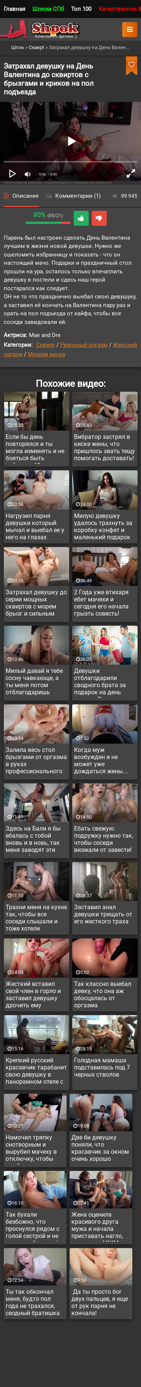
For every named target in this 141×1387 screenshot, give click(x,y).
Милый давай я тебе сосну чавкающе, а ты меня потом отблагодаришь (34, 681)
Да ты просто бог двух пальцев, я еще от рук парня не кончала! (99, 1302)
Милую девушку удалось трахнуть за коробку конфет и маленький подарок (103, 526)
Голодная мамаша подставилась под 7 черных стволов (102, 1067)
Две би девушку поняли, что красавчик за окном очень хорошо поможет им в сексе (100, 1149)
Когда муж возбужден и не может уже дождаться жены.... (101, 760)
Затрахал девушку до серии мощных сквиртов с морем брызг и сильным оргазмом (36, 604)
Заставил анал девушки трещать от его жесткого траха (103, 914)
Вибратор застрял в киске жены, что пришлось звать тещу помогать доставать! (104, 447)
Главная (14, 9)
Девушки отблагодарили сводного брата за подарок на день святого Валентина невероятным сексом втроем (104, 682)
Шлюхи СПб (48, 9)
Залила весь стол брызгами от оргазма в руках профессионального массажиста (36, 761)
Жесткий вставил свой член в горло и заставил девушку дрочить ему (33, 994)
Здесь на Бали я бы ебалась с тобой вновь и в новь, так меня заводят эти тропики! (33, 840)
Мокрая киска (46, 354)
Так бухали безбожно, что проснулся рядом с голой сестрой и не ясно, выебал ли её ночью (32, 1226)
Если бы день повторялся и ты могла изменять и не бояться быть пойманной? (35, 448)
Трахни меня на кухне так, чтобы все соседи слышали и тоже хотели (36, 918)
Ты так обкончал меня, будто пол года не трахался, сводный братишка (33, 1302)
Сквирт (45, 345)
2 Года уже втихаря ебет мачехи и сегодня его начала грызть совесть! (101, 603)
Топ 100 (81, 9)
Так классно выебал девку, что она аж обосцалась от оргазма (102, 994)
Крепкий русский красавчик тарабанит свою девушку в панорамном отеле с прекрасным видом (36, 1072)
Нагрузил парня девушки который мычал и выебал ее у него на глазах (35, 526)
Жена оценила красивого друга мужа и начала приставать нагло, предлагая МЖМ (97, 1226)
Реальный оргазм (84, 345)
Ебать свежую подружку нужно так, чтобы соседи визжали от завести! (103, 839)
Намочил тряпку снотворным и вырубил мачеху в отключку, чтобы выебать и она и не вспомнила (32, 1149)
